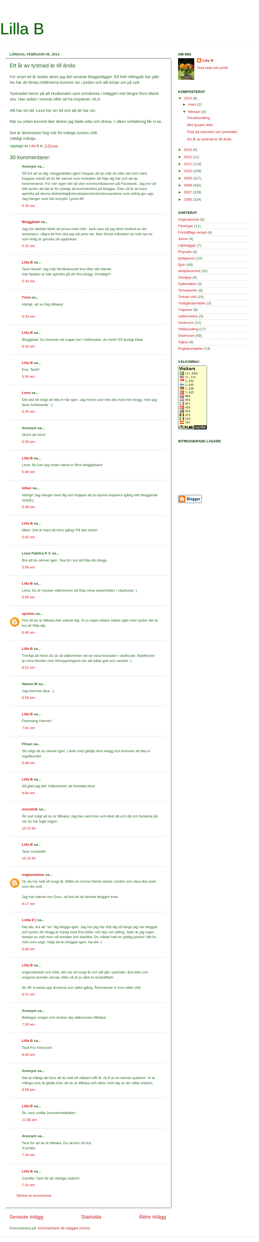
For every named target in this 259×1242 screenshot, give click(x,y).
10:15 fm (29, 858)
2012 (188, 157)
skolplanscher (189, 271)
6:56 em (28, 698)
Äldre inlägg (152, 1217)
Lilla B (22, 29)
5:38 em (28, 507)
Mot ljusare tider (200, 125)
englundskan (33, 875)
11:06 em (29, 1120)
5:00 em (28, 949)
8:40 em (28, 1055)
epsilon (28, 614)
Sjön (181, 265)
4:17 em (28, 904)
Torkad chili (187, 297)
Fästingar (185, 226)
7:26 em (28, 1024)
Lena (26, 393)
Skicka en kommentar (34, 1196)
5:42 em (28, 537)
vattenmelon (188, 316)
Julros (183, 239)
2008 (188, 185)
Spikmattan (187, 284)
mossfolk (30, 809)
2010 (188, 171)
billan (26, 488)
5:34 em (28, 346)
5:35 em (28, 412)
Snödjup (185, 277)
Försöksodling (198, 118)
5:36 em (28, 472)
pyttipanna (186, 258)
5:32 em (28, 246)
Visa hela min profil (212, 68)
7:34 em (28, 1155)
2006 (188, 199)
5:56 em (28, 567)
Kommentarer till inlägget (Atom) (64, 1228)
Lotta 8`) (29, 920)
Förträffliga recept (192, 232)
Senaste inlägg (26, 1217)
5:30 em (28, 206)
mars (192, 104)
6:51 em (28, 667)
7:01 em (28, 728)
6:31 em (28, 994)
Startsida (91, 1217)
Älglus (183, 342)
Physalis (185, 252)
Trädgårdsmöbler (192, 303)
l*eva (26, 297)
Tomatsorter (187, 290)
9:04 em (28, 793)
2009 (188, 178)
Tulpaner (185, 310)
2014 (188, 98)
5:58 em (28, 597)
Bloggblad (31, 222)
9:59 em (28, 1090)
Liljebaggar (187, 245)
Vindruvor (186, 323)
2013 (188, 150)
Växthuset (186, 336)
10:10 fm (29, 828)
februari (195, 112)
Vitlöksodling (188, 329)
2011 (188, 164)
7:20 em (28, 1185)
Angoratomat (188, 219)
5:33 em (28, 281)
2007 (188, 192)
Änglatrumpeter (190, 348)
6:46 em (28, 632)
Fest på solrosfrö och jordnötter (212, 132)
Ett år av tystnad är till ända (209, 139)
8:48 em (28, 763)
